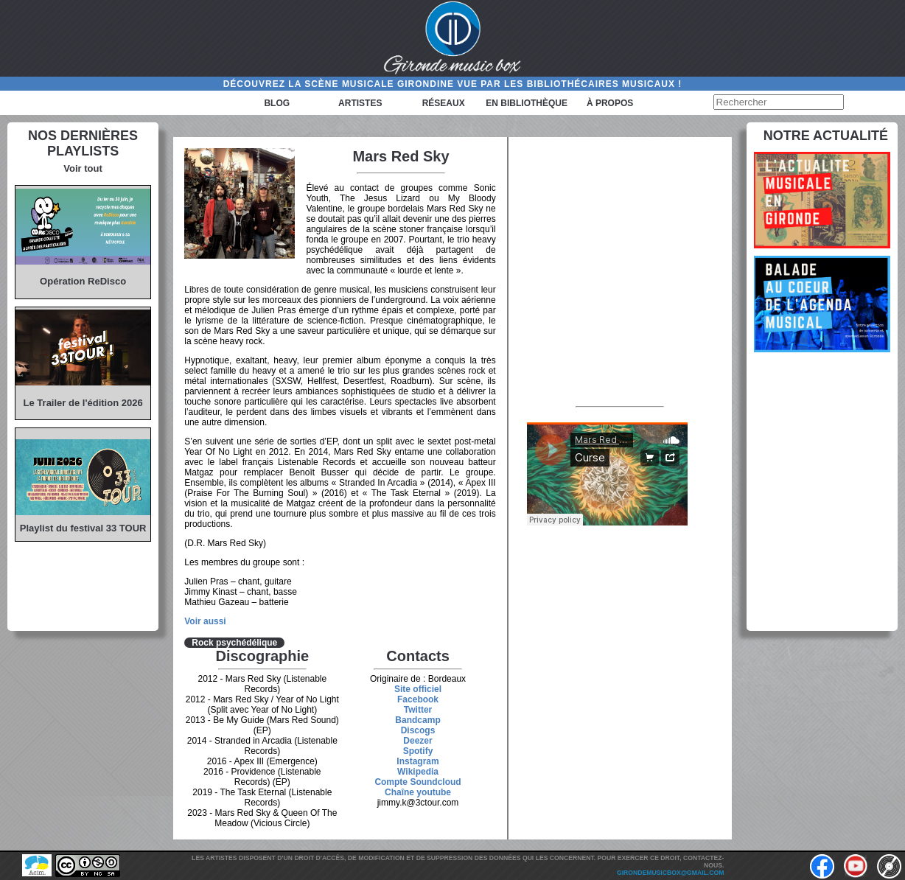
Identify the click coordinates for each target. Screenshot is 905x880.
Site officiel (417, 689)
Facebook (417, 699)
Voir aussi (205, 621)
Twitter (418, 710)
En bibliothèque (526, 103)
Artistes (360, 103)
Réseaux (443, 103)
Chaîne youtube (418, 792)
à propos (610, 103)
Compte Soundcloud (417, 782)
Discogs (418, 730)
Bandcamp (417, 720)
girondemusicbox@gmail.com (670, 872)
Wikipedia (417, 771)
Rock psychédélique (234, 643)
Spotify (418, 751)
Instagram (417, 761)
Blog (277, 103)
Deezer (417, 741)
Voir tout (82, 168)
